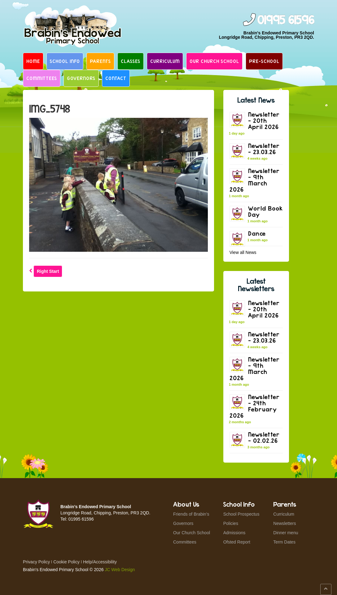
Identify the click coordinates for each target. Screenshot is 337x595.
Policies (230, 523)
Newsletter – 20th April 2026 (264, 120)
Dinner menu (285, 532)
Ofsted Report (236, 541)
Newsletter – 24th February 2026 (255, 406)
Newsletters (284, 523)
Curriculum (165, 61)
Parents (100, 61)
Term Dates (284, 541)
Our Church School (214, 61)
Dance (257, 233)
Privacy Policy (36, 561)
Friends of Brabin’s (191, 514)
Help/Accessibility (100, 561)
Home (33, 61)
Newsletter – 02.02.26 (264, 437)
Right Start (48, 271)
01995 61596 (285, 20)
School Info (65, 61)
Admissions (234, 532)
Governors (81, 78)
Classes (130, 61)
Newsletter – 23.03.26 (264, 148)
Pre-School (264, 61)
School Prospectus (241, 514)
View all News (243, 252)
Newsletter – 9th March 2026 (255, 180)
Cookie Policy (66, 561)
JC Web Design (120, 569)
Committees (41, 78)
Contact (115, 78)
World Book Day (265, 211)
